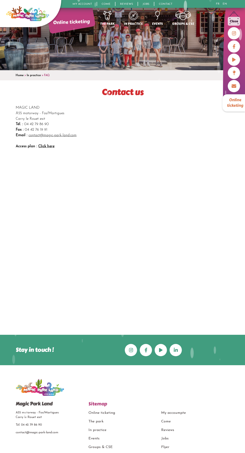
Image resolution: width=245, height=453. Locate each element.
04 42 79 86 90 (31, 424)
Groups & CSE (100, 447)
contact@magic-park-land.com (53, 135)
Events (94, 438)
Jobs (146, 4)
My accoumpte (173, 413)
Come (106, 4)
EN (225, 4)
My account (82, 4)
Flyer (165, 447)
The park (96, 421)
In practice (97, 430)
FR (218, 4)
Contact (165, 4)
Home (20, 75)
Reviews (126, 4)
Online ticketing (235, 102)
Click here (46, 146)
